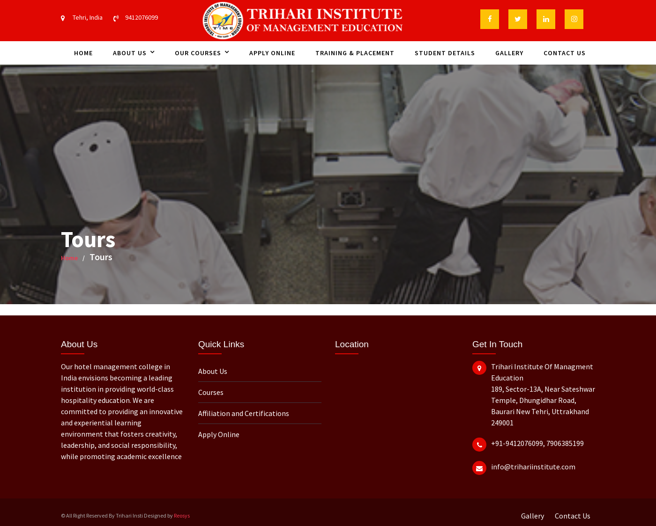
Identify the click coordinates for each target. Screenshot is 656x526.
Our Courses (198, 53)
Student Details (445, 53)
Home (83, 53)
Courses (211, 392)
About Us (130, 53)
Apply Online (272, 53)
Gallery (509, 53)
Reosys (182, 515)
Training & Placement (355, 53)
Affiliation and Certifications (243, 413)
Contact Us (565, 53)
